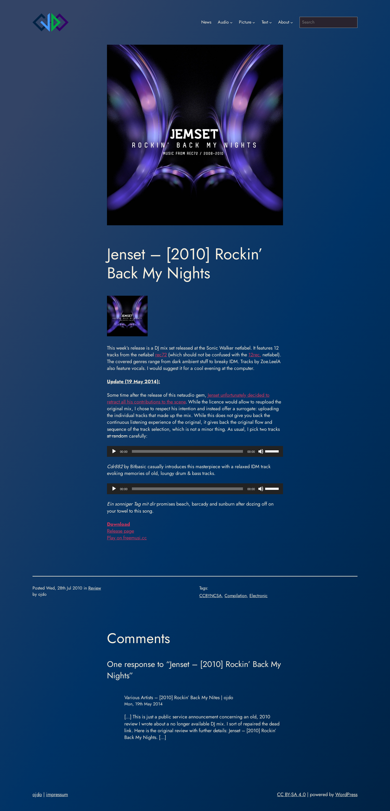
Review (94, 588)
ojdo (37, 794)
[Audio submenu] (231, 22)
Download (118, 524)
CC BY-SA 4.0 (291, 794)
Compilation (236, 595)
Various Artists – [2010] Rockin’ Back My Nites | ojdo (178, 697)
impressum (57, 794)
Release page (120, 531)
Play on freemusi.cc (127, 537)
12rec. (254, 354)
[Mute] (261, 451)
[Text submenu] (270, 22)
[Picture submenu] (253, 22)
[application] (195, 451)
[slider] (187, 451)
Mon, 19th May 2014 (143, 704)
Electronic (258, 595)
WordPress (346, 794)
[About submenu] (291, 22)
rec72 (161, 354)
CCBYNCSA (210, 595)
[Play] (114, 451)
